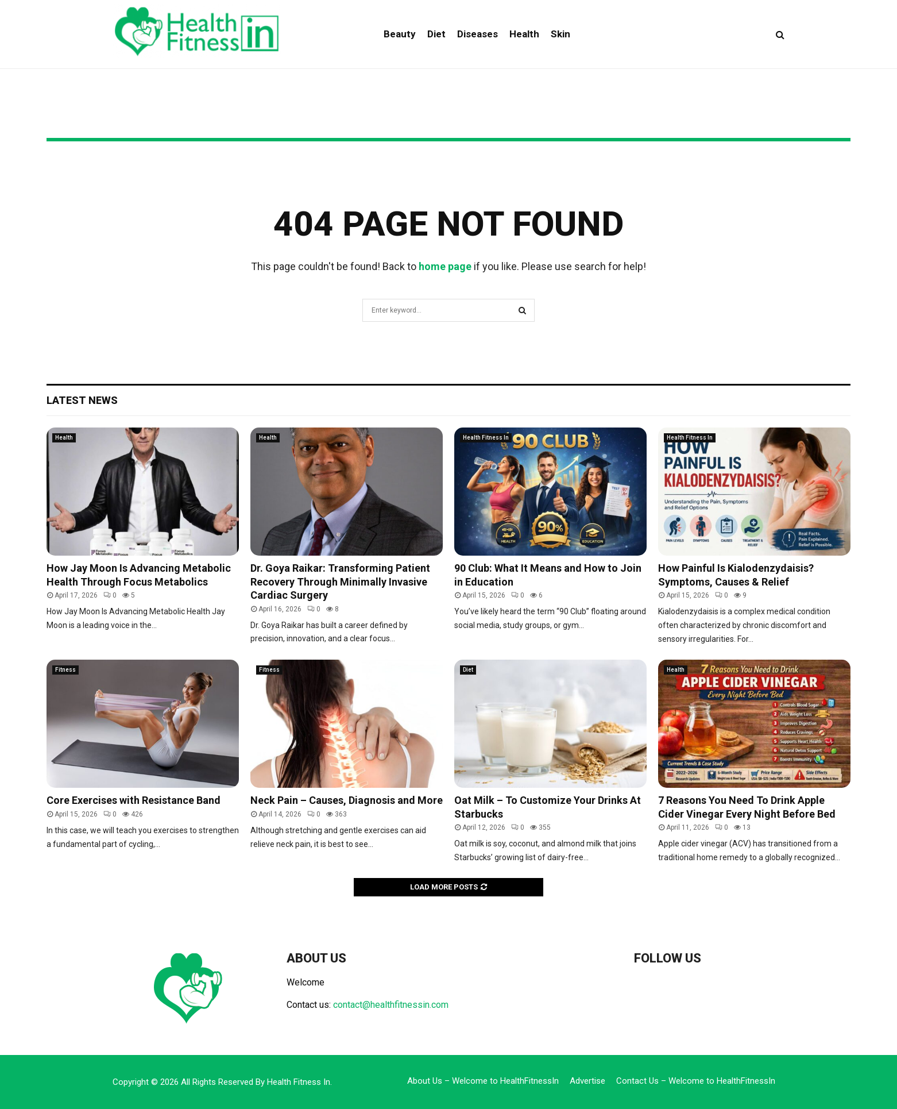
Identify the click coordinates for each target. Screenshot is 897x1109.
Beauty (400, 34)
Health (524, 34)
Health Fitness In (486, 437)
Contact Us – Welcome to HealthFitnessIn (695, 1081)
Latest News (82, 400)
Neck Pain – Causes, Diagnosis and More (346, 800)
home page (445, 266)
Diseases (477, 34)
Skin (560, 34)
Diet (436, 34)
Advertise (587, 1081)
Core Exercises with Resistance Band (134, 800)
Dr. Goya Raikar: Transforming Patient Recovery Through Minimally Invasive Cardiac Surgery (340, 581)
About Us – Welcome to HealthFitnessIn (483, 1081)
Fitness (65, 670)
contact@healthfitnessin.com (390, 1004)
